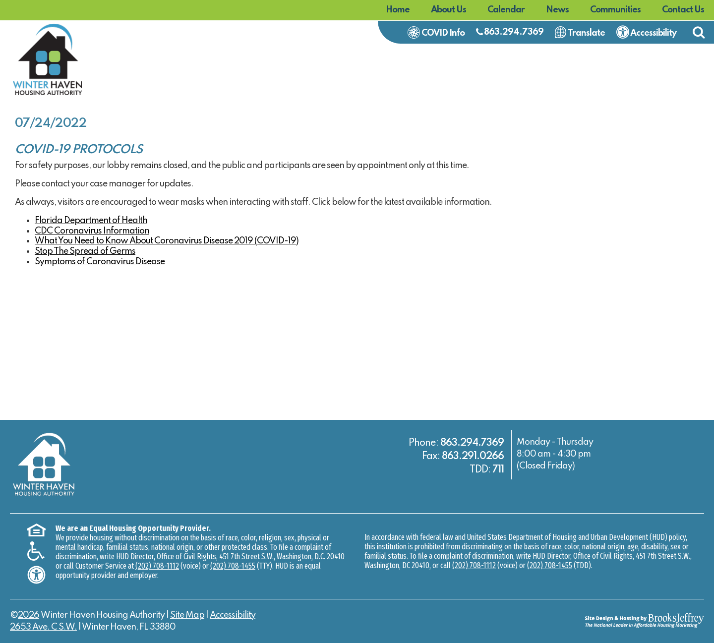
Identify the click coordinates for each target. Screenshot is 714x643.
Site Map (187, 615)
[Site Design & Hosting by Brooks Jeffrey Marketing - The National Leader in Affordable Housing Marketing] (617, 620)
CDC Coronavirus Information (92, 231)
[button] (698, 32)
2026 (28, 615)
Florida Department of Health (91, 220)
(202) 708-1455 (232, 566)
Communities (615, 9)
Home (398, 9)
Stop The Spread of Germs (85, 251)
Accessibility (232, 615)
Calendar (506, 9)
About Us (448, 9)
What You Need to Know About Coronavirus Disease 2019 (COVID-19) (166, 240)
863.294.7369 (513, 32)
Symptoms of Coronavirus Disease (100, 261)
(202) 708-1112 (157, 566)
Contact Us (683, 9)
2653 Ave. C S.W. (43, 627)
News (557, 9)
